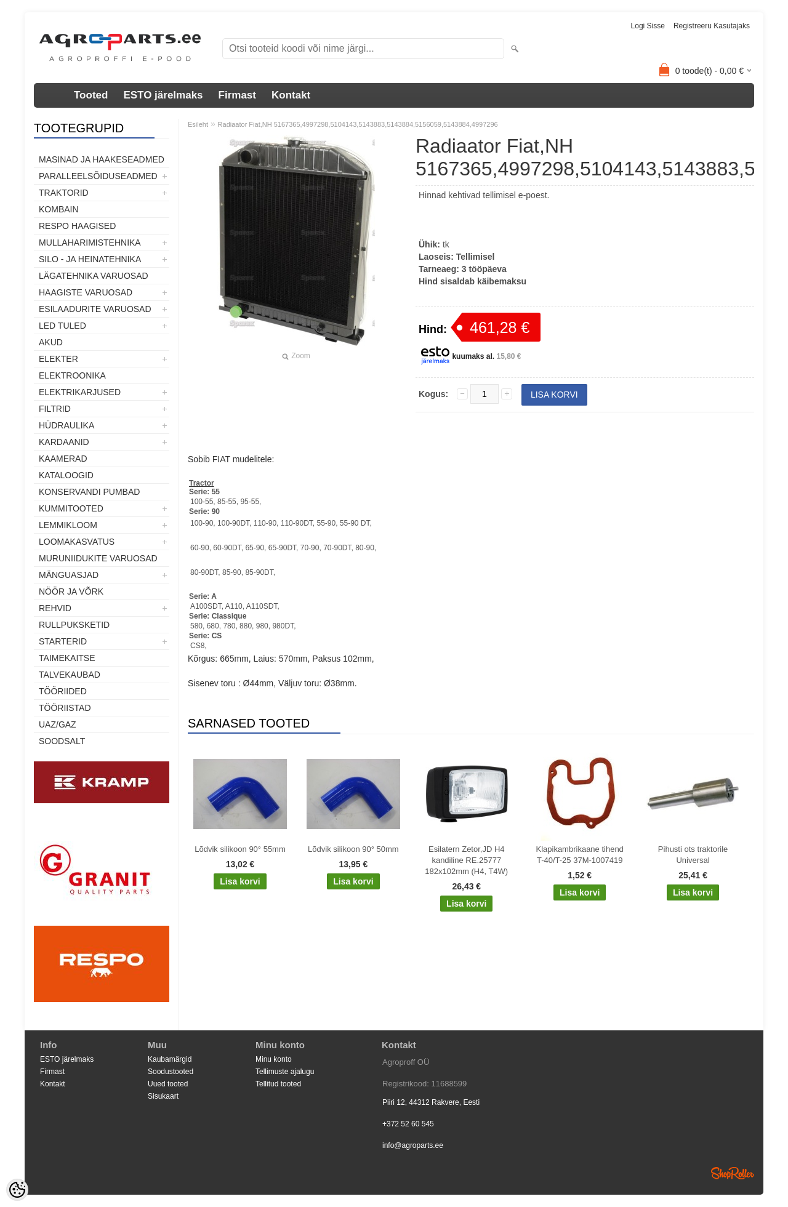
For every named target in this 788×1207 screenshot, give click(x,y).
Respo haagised (77, 226)
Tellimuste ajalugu (284, 1071)
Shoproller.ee (732, 1173)
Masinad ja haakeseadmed (101, 159)
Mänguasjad (68, 575)
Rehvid (55, 608)
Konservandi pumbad (89, 492)
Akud (51, 342)
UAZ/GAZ (57, 724)
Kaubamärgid (169, 1059)
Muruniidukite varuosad (98, 558)
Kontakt (290, 95)
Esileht (198, 124)
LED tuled (62, 326)
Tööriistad (65, 708)
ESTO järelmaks (163, 95)
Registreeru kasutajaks (711, 26)
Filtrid (55, 409)
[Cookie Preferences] (17, 1190)
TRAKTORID (64, 193)
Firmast (237, 95)
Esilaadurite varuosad (95, 309)
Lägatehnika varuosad (93, 276)
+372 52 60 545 (408, 1124)
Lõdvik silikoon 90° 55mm (240, 849)
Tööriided (63, 691)
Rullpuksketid (74, 625)
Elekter (58, 359)
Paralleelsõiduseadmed (98, 176)
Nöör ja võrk (71, 591)
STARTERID (63, 641)
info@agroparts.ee (412, 1145)
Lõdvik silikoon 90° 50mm (353, 849)
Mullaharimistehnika (90, 242)
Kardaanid (64, 442)
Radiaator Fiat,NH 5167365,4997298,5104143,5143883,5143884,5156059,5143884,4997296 (358, 124)
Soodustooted (170, 1071)
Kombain (59, 209)
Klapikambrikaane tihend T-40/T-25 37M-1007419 (579, 854)
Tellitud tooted (278, 1084)
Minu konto (273, 1059)
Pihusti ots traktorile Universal (693, 854)
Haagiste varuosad (85, 292)
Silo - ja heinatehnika (90, 259)
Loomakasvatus (77, 542)
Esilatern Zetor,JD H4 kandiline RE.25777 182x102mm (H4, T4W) (466, 860)
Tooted (91, 95)
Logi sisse (648, 26)
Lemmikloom (68, 525)
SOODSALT (62, 741)
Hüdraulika (66, 425)
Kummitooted (71, 508)
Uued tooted (168, 1084)
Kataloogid (66, 475)
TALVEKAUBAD (69, 675)
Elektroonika (72, 375)
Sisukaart (163, 1096)
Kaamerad (63, 458)
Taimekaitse (67, 658)
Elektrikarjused (80, 392)
